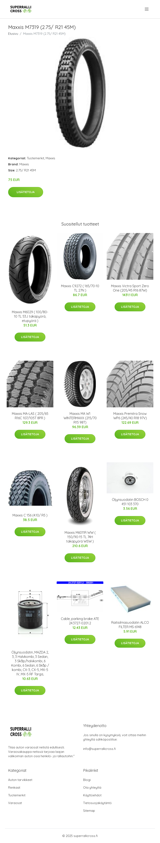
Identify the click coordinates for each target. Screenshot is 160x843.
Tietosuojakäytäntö (97, 803)
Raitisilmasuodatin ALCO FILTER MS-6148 (130, 624)
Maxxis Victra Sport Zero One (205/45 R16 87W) (130, 288)
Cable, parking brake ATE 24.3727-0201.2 (80, 621)
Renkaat (14, 787)
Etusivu (13, 34)
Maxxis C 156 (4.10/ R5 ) (30, 515)
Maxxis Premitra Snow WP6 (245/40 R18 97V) (130, 416)
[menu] (147, 9)
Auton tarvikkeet (20, 780)
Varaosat (15, 803)
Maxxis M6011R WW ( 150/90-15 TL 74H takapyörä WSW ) (80, 536)
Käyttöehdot (92, 795)
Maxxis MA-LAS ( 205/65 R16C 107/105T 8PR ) (30, 416)
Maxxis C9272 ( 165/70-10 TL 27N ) (80, 288)
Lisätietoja (26, 192)
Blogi (87, 780)
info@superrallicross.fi (99, 749)
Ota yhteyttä (92, 787)
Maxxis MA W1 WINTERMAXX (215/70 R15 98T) (80, 418)
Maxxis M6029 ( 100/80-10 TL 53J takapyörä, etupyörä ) (30, 316)
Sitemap (89, 811)
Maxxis (50, 158)
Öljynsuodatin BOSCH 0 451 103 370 (130, 502)
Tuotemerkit (35, 158)
